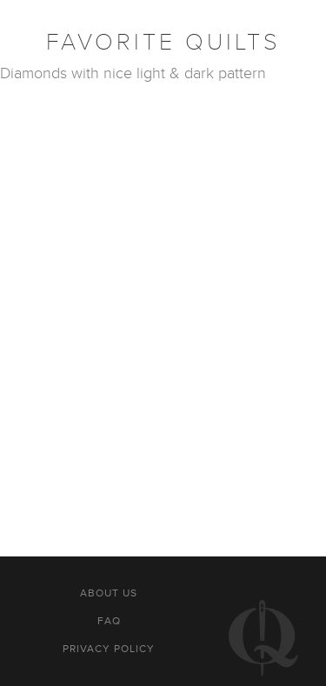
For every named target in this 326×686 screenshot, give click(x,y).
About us (108, 593)
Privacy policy (109, 649)
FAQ (109, 621)
